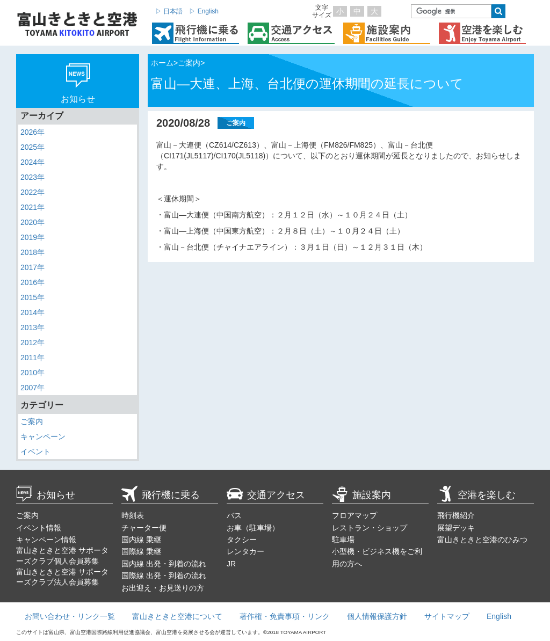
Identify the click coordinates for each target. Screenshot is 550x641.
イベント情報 (38, 527)
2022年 (32, 192)
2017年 (32, 267)
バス (234, 515)
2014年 (32, 312)
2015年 (32, 297)
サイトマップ (446, 616)
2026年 (32, 132)
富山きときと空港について (177, 616)
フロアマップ (354, 515)
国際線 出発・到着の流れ (163, 575)
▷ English (204, 11)
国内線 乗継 (141, 539)
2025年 (32, 147)
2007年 (32, 387)
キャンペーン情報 (46, 539)
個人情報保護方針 (377, 616)
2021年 (32, 207)
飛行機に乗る (160, 495)
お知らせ (45, 495)
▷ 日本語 (169, 11)
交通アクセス (266, 495)
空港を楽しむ (476, 495)
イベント (35, 451)
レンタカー (245, 551)
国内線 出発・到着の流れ (163, 563)
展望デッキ (456, 527)
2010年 (32, 372)
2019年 (32, 237)
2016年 (32, 282)
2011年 (32, 357)
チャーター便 (144, 527)
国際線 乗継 (141, 551)
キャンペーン (43, 436)
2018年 (32, 252)
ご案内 (31, 421)
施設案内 (361, 495)
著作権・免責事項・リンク (285, 616)
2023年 (32, 177)
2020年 (32, 222)
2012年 (32, 342)
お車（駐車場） (253, 527)
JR (231, 563)
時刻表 (132, 515)
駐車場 (343, 539)
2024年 (32, 162)
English (499, 616)
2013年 (32, 327)
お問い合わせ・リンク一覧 (70, 616)
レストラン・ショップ (369, 527)
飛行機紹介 (456, 515)
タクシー (242, 539)
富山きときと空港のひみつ (482, 539)
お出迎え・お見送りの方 (162, 588)
